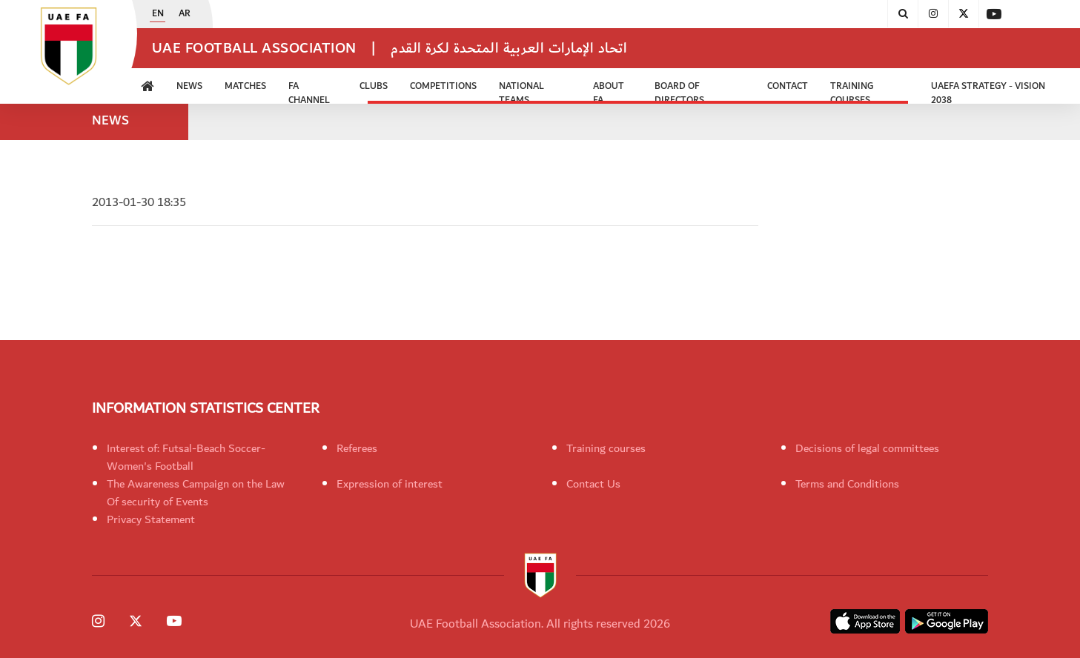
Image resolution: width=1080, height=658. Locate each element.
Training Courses (851, 91)
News (189, 86)
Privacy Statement (151, 519)
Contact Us (593, 484)
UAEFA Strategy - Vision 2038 (988, 91)
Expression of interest (390, 484)
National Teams (521, 91)
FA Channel (309, 91)
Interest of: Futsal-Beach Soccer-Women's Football (186, 457)
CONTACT (787, 86)
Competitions (443, 86)
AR (185, 14)
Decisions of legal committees (867, 448)
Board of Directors (679, 91)
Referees (357, 448)
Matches (245, 86)
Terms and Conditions (847, 484)
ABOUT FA (608, 91)
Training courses (606, 448)
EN (158, 14)
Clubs (374, 86)
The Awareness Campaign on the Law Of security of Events (196, 492)
